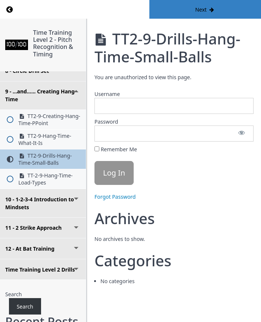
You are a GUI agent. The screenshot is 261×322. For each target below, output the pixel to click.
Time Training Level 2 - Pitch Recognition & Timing (53, 43)
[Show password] (242, 134)
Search (13, 294)
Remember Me (115, 149)
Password (106, 121)
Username (107, 93)
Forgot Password (115, 196)
